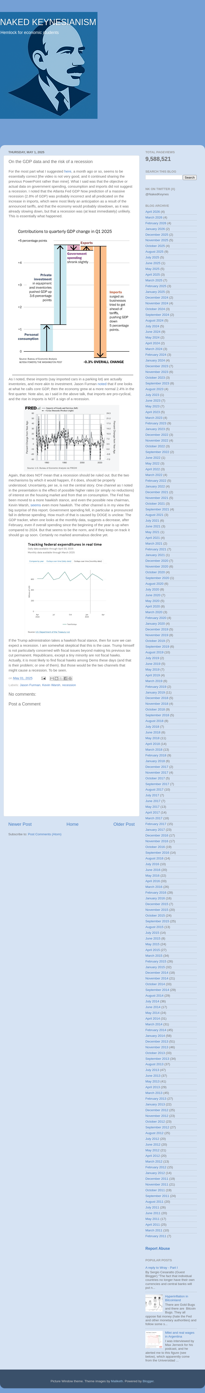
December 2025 (156, 234)
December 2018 (156, 698)
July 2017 (152, 795)
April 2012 (152, 1156)
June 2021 (152, 526)
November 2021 (156, 498)
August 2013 (154, 1064)
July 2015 (152, 932)
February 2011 (155, 1236)
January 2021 (155, 555)
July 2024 (152, 326)
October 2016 (155, 847)
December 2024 (156, 297)
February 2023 (155, 423)
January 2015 (155, 967)
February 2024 (155, 354)
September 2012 (157, 1127)
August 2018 (154, 721)
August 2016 (154, 858)
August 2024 (154, 320)
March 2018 (153, 749)
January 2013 (155, 1104)
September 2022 (157, 452)
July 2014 (152, 1001)
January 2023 (155, 429)
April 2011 (152, 1224)
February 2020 (155, 618)
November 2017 (156, 772)
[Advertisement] (102, 132)
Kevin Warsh (51, 685)
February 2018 (155, 755)
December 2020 (156, 561)
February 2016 (155, 892)
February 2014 (155, 1030)
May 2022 (152, 463)
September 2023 (157, 383)
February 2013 (155, 1098)
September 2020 (157, 578)
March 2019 (153, 681)
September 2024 (157, 315)
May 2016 (152, 875)
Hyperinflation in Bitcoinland (176, 1298)
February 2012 (155, 1167)
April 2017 (152, 812)
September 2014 (157, 990)
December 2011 (156, 1178)
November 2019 (156, 635)
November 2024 (156, 303)
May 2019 (152, 669)
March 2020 (153, 612)
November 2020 (156, 566)
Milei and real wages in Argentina (179, 1334)
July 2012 (152, 1139)
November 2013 (156, 1047)
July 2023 (152, 395)
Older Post (124, 824)
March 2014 (153, 1024)
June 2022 (152, 457)
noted (102, 384)
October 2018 (155, 709)
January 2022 (155, 486)
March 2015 (153, 955)
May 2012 (152, 1150)
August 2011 (154, 1201)
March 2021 (153, 543)
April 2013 (152, 1087)
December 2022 (156, 435)
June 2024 (152, 331)
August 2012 (154, 1133)
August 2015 (154, 927)
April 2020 (152, 606)
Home (72, 824)
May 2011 (152, 1219)
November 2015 (156, 910)
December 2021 (156, 492)
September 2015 (157, 921)
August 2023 (154, 389)
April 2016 (152, 881)
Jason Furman (30, 685)
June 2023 (152, 400)
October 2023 (155, 377)
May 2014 (152, 1013)
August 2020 (154, 583)
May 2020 (152, 601)
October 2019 (155, 641)
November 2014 (156, 978)
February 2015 (155, 961)
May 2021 (152, 532)
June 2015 (152, 938)
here (68, 171)
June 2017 (152, 801)
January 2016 (155, 898)
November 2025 (156, 240)
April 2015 (152, 950)
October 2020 (155, 572)
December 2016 (156, 835)
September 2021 (157, 509)
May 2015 (152, 944)
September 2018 (157, 715)
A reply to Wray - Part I (161, 1267)
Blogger (148, 1381)
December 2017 (156, 767)
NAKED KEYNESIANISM (48, 22)
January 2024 (155, 360)
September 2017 (157, 784)
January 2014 (155, 1036)
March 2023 (153, 418)
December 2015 (156, 904)
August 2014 (154, 995)
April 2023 (152, 412)
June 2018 (152, 732)
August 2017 (154, 789)
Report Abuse (157, 1248)
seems (36, 505)
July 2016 (152, 864)
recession (69, 685)
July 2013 (152, 1070)
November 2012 (156, 1116)
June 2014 (152, 1007)
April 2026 (152, 211)
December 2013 (156, 1041)
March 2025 (153, 280)
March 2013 (153, 1093)
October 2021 (155, 503)
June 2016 (152, 870)
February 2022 (155, 480)
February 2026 (155, 223)
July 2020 (152, 589)
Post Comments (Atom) (45, 834)
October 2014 (155, 984)
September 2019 (157, 646)
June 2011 (152, 1213)
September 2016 (157, 852)
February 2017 (155, 824)
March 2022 (153, 475)
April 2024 (152, 343)
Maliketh (117, 1381)
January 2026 (155, 229)
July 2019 (152, 658)
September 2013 (157, 1058)
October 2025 (155, 246)
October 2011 (155, 1190)
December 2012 (156, 1110)
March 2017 (153, 818)
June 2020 (152, 595)
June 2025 (152, 263)
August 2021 (154, 515)
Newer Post (20, 824)
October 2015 (155, 915)
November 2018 (156, 703)
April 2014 (152, 1018)
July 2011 (152, 1207)
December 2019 (156, 629)
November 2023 (156, 372)
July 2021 (152, 520)
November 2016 (156, 841)
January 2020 (155, 623)
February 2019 (155, 686)
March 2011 (153, 1230)
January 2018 (155, 761)
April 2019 (152, 675)
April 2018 (152, 744)
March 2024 (153, 349)
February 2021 (155, 549)
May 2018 (152, 738)
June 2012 (152, 1144)
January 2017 (155, 829)
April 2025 (152, 274)
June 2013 (152, 1075)
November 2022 (156, 440)
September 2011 (157, 1196)
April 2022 (152, 469)
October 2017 (155, 778)
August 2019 (154, 652)
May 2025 (152, 269)
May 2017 (152, 806)
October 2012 (155, 1121)
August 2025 (154, 251)
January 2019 (155, 692)
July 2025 (152, 257)
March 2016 (153, 887)
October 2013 (155, 1053)
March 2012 (153, 1161)
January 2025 (155, 292)
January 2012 (155, 1173)
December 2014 (156, 972)
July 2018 (152, 726)
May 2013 (152, 1081)
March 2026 (153, 217)
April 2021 (152, 538)
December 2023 (156, 366)
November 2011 (156, 1184)
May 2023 (152, 406)
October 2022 (155, 446)
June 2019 (152, 664)
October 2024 (155, 309)
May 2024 (152, 337)
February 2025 (155, 286)
